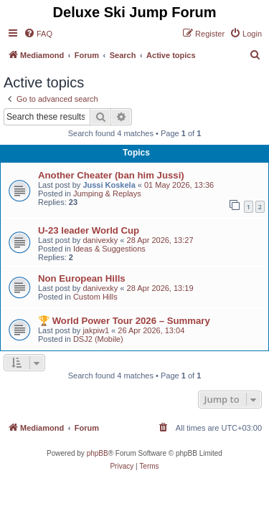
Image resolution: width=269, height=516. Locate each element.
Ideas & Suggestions (109, 248)
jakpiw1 (95, 330)
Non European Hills (82, 278)
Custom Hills (95, 296)
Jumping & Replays (107, 193)
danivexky (100, 240)
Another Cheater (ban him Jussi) (111, 175)
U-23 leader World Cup (88, 230)
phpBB (97, 453)
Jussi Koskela (108, 185)
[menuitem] (38, 33)
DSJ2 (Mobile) (98, 339)
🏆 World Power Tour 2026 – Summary (124, 320)
